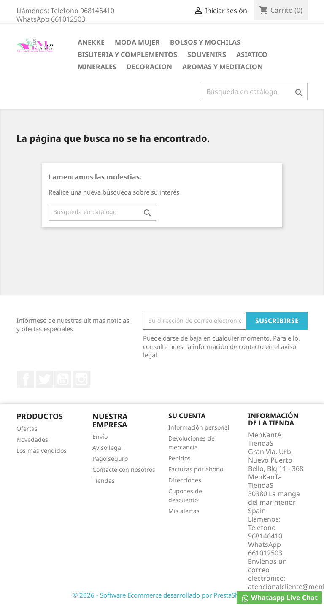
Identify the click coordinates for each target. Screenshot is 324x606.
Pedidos (179, 458)
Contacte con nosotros (123, 469)
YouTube (62, 379)
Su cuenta (186, 415)
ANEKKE (91, 42)
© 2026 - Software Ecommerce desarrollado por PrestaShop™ (162, 595)
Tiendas (103, 480)
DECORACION (149, 66)
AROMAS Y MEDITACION (222, 66)
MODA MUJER (137, 42)
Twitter (44, 379)
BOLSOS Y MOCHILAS (205, 42)
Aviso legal (107, 448)
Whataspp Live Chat (279, 598)
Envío (100, 437)
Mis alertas (184, 511)
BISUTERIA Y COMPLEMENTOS (127, 54)
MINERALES (97, 66)
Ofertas (27, 429)
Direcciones (184, 480)
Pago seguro (110, 458)
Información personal (199, 427)
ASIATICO (251, 54)
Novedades (32, 440)
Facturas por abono (195, 469)
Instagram (81, 379)
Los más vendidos (41, 450)
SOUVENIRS (206, 54)
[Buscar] (255, 91)
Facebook (25, 379)
